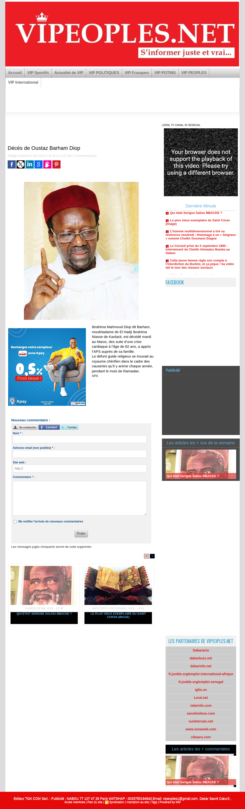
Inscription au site (138, 802)
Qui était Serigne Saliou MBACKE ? (44, 613)
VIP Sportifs (38, 73)
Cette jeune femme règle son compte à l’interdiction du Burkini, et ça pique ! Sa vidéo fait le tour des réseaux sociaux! (200, 266)
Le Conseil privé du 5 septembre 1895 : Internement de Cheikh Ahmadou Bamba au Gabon (198, 252)
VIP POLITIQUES (104, 73)
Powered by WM (170, 802)
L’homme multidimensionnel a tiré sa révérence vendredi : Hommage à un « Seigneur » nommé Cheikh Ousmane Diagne (201, 237)
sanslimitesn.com (201, 713)
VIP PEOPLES (194, 73)
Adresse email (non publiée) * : (34, 448)
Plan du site (94, 802)
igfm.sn (201, 690)
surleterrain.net (201, 721)
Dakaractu (201, 650)
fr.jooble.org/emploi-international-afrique (201, 674)
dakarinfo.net (201, 666)
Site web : (19, 462)
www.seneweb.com (201, 729)
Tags (154, 802)
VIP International (23, 82)
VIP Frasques (137, 73)
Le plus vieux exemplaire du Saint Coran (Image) (118, 615)
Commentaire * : (24, 477)
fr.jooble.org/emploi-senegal (200, 682)
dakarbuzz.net (201, 658)
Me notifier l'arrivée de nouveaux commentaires (50, 521)
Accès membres (74, 802)
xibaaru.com (201, 737)
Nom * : (18, 433)
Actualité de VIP (68, 73)
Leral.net (201, 698)
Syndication (116, 802)
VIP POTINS (165, 73)
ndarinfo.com (201, 705)
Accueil (15, 73)
